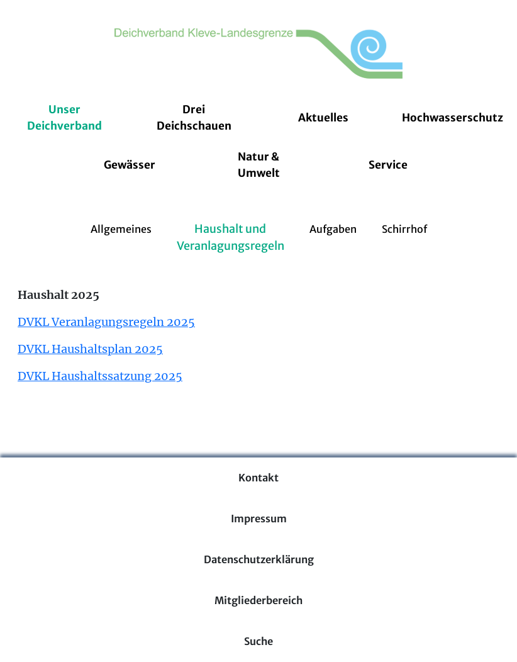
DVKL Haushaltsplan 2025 (90, 349)
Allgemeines (121, 229)
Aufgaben (333, 229)
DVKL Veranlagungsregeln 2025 (106, 322)
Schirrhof (404, 229)
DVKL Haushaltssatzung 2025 (100, 376)
